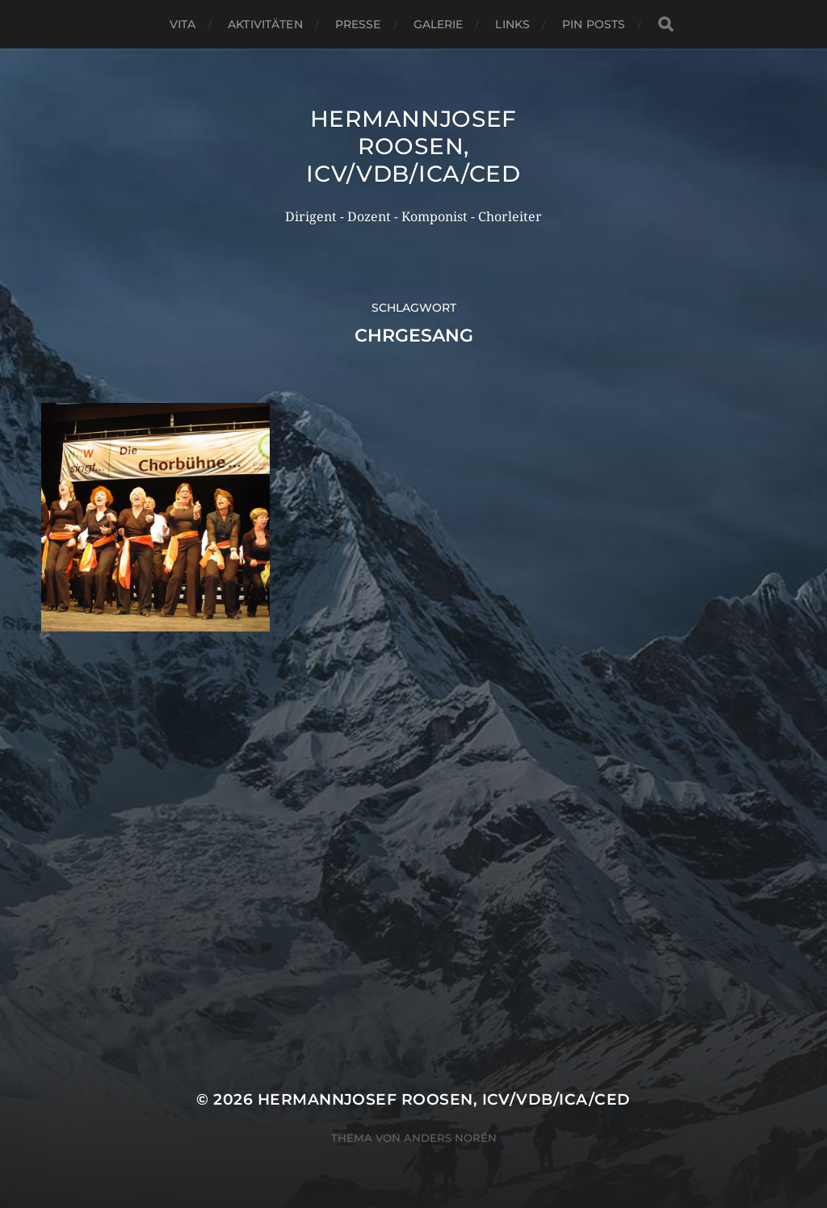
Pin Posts (593, 24)
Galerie (439, 24)
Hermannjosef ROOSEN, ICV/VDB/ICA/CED (413, 146)
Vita (183, 24)
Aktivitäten (265, 24)
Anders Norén (450, 1137)
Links (512, 24)
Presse (358, 24)
